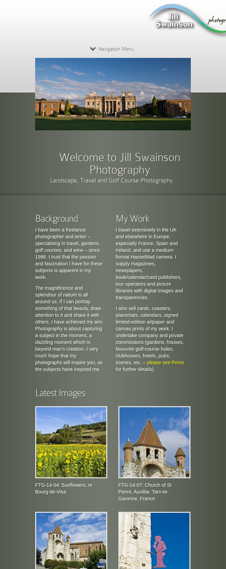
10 (183, 129)
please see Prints (165, 362)
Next (133, 134)
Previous (117, 129)
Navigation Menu (112, 49)
